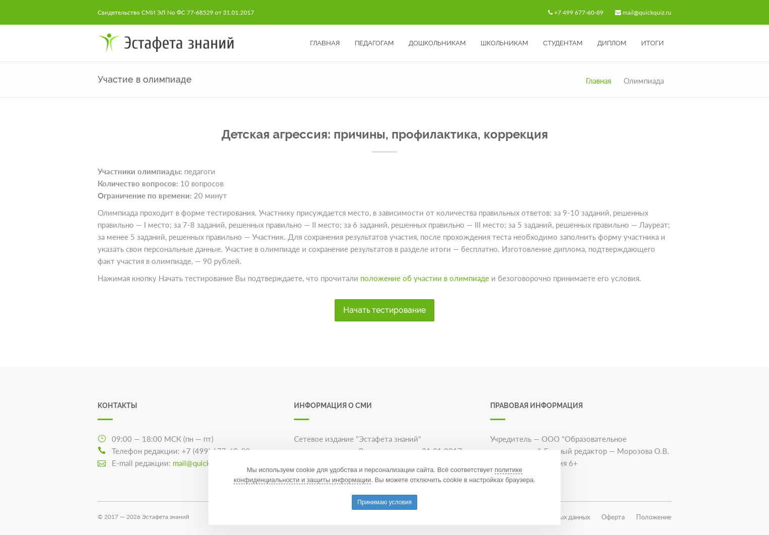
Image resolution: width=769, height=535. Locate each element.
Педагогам (374, 43)
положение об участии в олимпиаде (424, 278)
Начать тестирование (384, 310)
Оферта (613, 517)
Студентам (562, 43)
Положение (653, 517)
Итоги (652, 43)
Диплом (611, 43)
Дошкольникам (437, 43)
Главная (325, 43)
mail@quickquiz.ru (647, 12)
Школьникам (504, 43)
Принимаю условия (384, 502)
